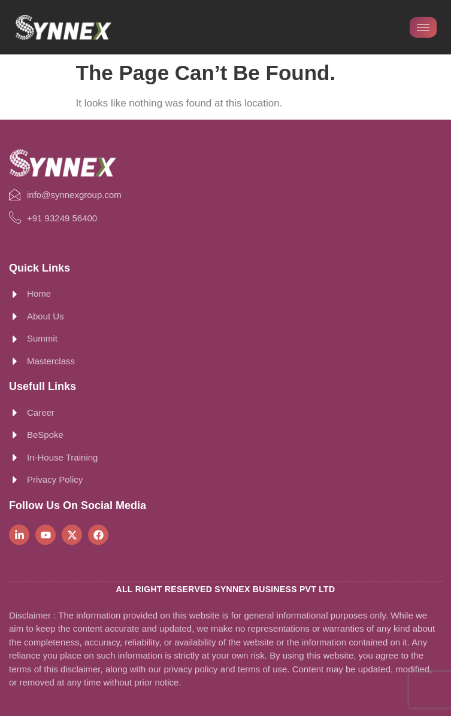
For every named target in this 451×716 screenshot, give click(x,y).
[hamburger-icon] (423, 27)
